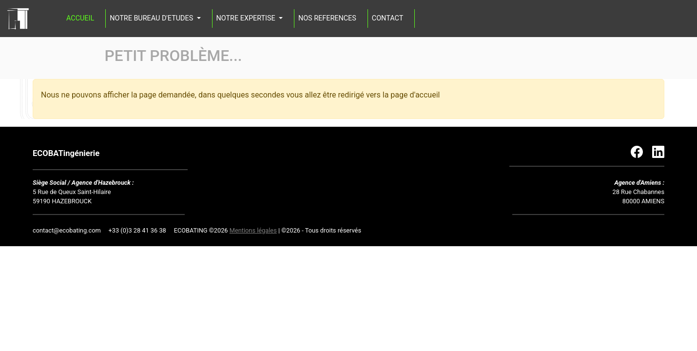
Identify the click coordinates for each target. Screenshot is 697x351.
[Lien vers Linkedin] (658, 151)
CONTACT (387, 18)
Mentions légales (253, 230)
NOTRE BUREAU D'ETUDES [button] (152, 18)
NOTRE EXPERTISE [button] (246, 18)
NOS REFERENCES (327, 18)
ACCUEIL (80, 18)
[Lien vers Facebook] (641, 151)
